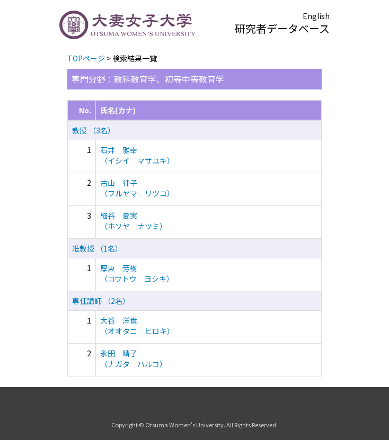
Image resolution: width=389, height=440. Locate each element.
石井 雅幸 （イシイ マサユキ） (137, 155)
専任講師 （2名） (101, 300)
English (316, 16)
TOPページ (86, 58)
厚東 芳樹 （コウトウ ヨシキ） (137, 273)
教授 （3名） (93, 130)
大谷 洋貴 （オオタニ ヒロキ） (137, 325)
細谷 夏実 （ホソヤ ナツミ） (133, 220)
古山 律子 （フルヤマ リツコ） (137, 188)
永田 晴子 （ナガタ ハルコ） (133, 358)
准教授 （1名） (97, 248)
